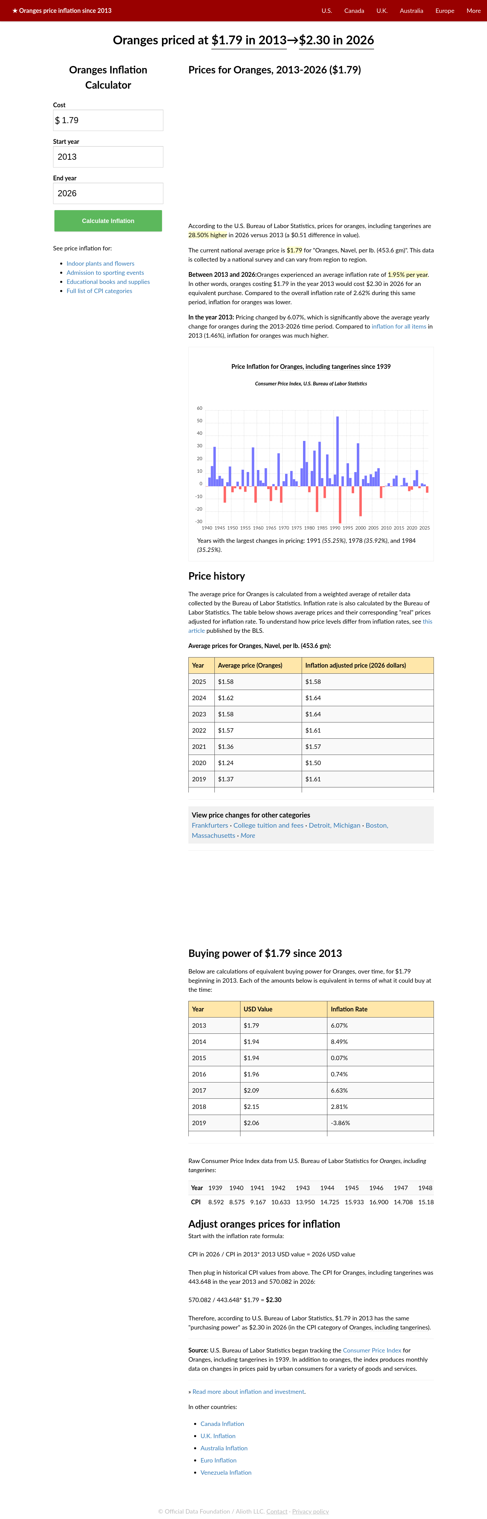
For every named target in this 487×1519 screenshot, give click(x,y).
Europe (445, 10)
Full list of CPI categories (99, 290)
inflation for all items (399, 326)
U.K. (382, 10)
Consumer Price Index (372, 1350)
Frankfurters (210, 825)
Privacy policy (310, 1511)
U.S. (327, 10)
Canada (354, 10)
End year (64, 178)
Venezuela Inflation (226, 1472)
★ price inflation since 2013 (62, 10)
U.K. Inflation (218, 1435)
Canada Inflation (222, 1423)
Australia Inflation (224, 1448)
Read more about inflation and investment (248, 1391)
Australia (411, 10)
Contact (276, 1511)
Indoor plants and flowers (100, 263)
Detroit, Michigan (335, 825)
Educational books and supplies (108, 281)
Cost (59, 105)
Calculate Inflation (108, 221)
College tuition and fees (268, 825)
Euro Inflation (219, 1460)
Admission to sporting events (105, 272)
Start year (66, 141)
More (474, 10)
